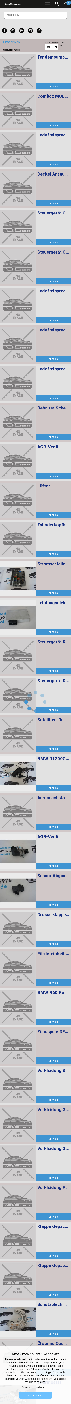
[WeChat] (21, 30)
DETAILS (53, 86)
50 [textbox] (48, 46)
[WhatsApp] (13, 30)
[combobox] (47, 47)
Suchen (59, 17)
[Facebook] (4, 30)
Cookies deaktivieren (35, 1387)
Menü (47, 4)
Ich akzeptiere (35, 1395)
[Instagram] (30, 30)
